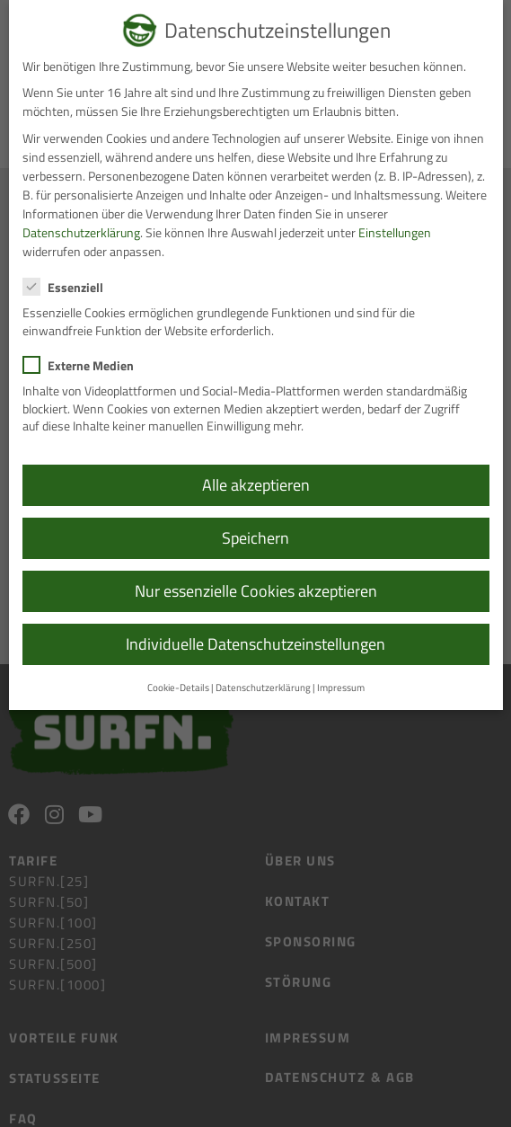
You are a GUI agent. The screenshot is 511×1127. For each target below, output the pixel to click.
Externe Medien (83, 365)
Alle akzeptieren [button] (256, 485)
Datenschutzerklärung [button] (263, 687)
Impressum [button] (341, 687)
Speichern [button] (255, 538)
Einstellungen (394, 232)
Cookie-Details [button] (178, 687)
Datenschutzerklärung (81, 232)
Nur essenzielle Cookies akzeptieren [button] (256, 591)
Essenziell (68, 287)
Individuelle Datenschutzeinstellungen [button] (255, 644)
